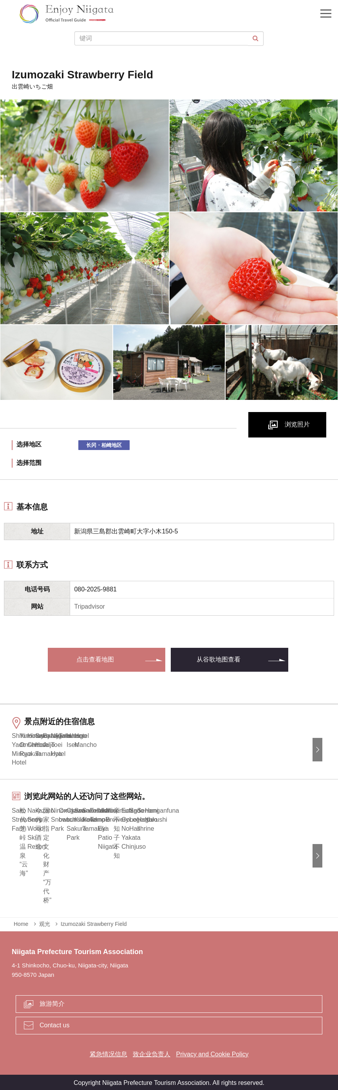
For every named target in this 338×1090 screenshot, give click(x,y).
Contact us (54, 1024)
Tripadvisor (89, 606)
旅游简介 (52, 1002)
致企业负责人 (151, 1052)
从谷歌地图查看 (218, 659)
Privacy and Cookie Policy (212, 1052)
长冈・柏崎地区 (104, 445)
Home (21, 922)
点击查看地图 (95, 659)
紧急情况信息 (108, 1052)
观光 (44, 922)
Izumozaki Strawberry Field (94, 922)
